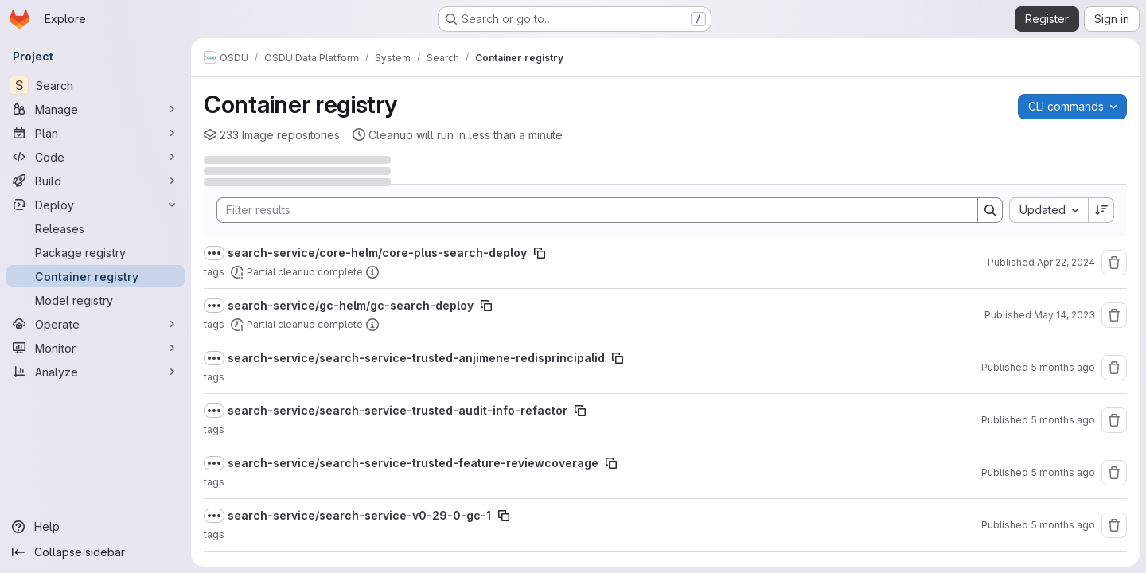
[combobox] (1048, 210)
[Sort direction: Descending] (1101, 210)
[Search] (95, 85)
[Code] (95, 157)
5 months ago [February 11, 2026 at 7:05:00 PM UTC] (1063, 525)
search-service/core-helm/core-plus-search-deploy (377, 252)
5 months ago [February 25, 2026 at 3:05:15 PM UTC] (1063, 367)
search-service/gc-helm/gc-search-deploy (351, 305)
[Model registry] (95, 300)
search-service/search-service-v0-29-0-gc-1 (359, 515)
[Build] (95, 181)
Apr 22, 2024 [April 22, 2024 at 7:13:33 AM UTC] (1066, 262)
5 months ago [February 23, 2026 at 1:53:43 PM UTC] (1063, 420)
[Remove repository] (1114, 262)
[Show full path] (214, 253)
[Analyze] (95, 372)
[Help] (95, 527)
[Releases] (95, 228)
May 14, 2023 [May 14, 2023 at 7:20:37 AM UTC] (1064, 315)
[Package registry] (95, 252)
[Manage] (95, 109)
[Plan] (95, 133)
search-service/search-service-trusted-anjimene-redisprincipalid (416, 357)
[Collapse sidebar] (95, 552)
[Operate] (95, 324)
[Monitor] (95, 348)
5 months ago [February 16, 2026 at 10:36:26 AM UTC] (1063, 472)
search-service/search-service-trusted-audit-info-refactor (397, 410)
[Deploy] (95, 204)
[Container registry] (95, 276)
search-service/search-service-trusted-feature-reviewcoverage (413, 463)
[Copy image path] (539, 253)
